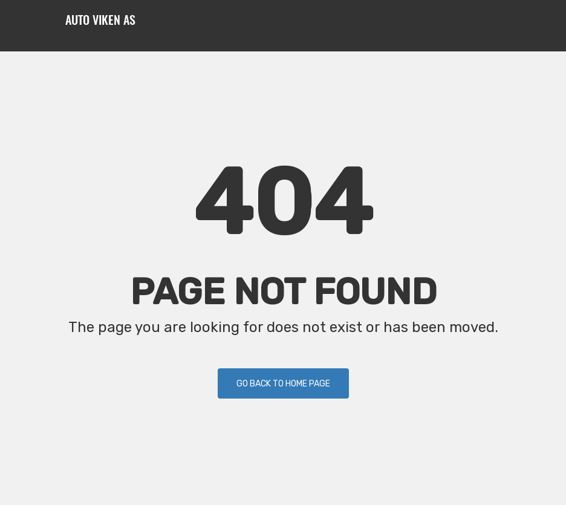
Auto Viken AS (100, 21)
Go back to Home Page (283, 384)
